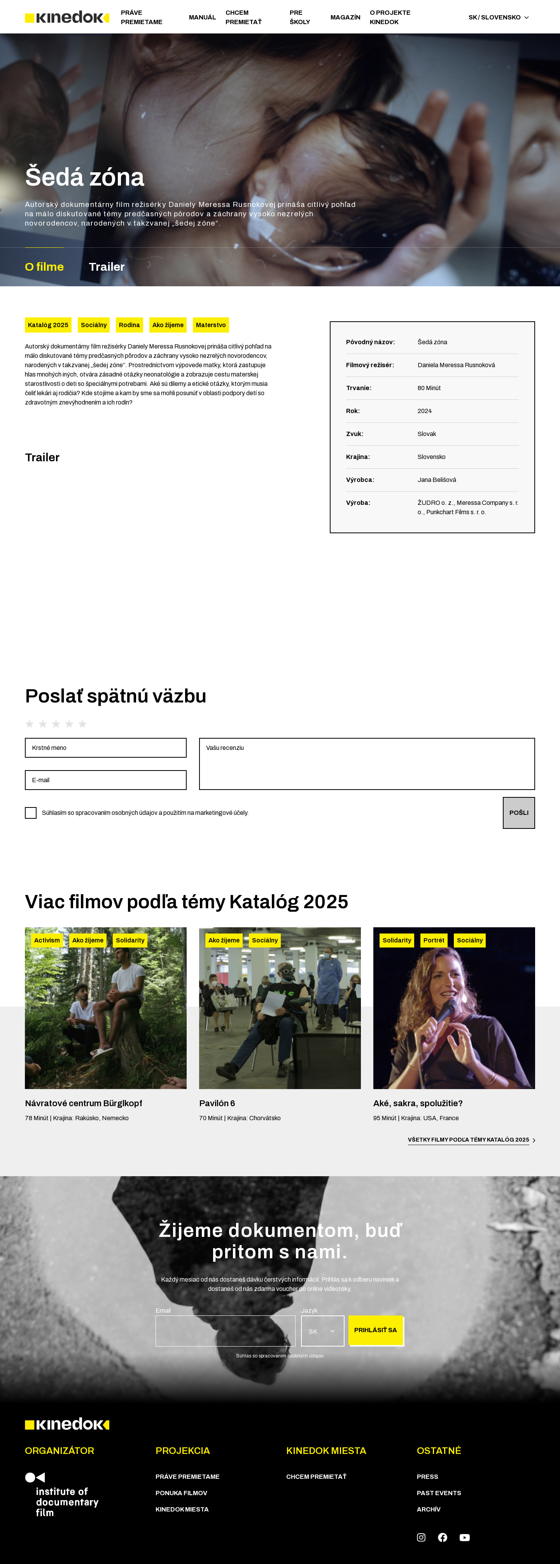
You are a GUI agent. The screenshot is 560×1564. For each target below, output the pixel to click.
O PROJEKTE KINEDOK (390, 17)
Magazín (345, 17)
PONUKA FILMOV (181, 1493)
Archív (429, 1509)
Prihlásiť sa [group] (375, 1330)
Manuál (202, 17)
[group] (106, 748)
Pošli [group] (518, 812)
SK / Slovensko (499, 17)
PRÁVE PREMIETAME (142, 17)
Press (427, 1476)
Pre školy (300, 17)
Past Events (439, 1493)
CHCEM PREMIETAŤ (244, 17)
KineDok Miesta (182, 1509)
